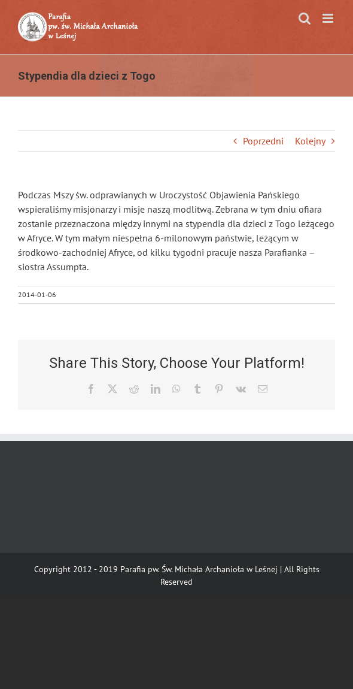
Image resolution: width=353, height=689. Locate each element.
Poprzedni (263, 141)
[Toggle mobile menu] (328, 18)
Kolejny (310, 141)
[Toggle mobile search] (305, 18)
